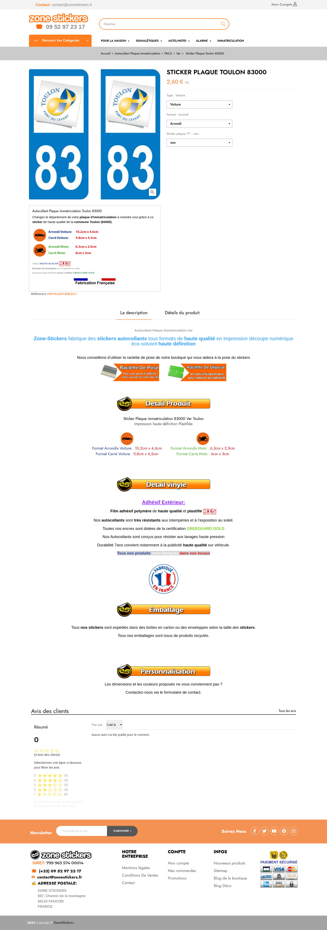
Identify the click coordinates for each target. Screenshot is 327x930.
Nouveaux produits (229, 863)
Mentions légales (136, 868)
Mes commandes (182, 870)
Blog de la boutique (230, 878)
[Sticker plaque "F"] (199, 143)
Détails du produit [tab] (182, 312)
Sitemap (220, 870)
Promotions (177, 878)
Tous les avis (287, 710)
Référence (38, 294)
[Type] (199, 104)
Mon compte (178, 863)
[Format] (199, 124)
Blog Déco (222, 885)
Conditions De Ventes (140, 875)
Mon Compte (284, 4)
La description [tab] (134, 312)
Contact (128, 883)
